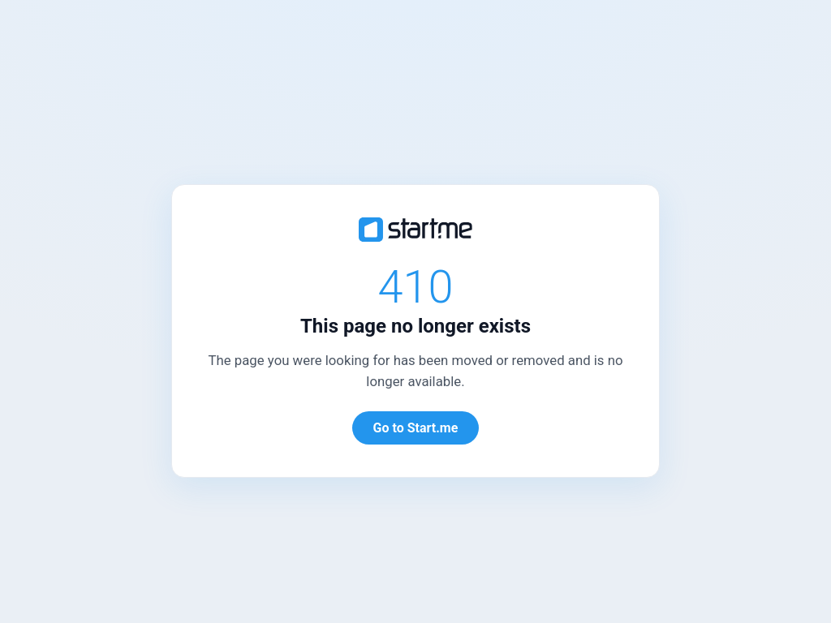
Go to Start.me (416, 428)
